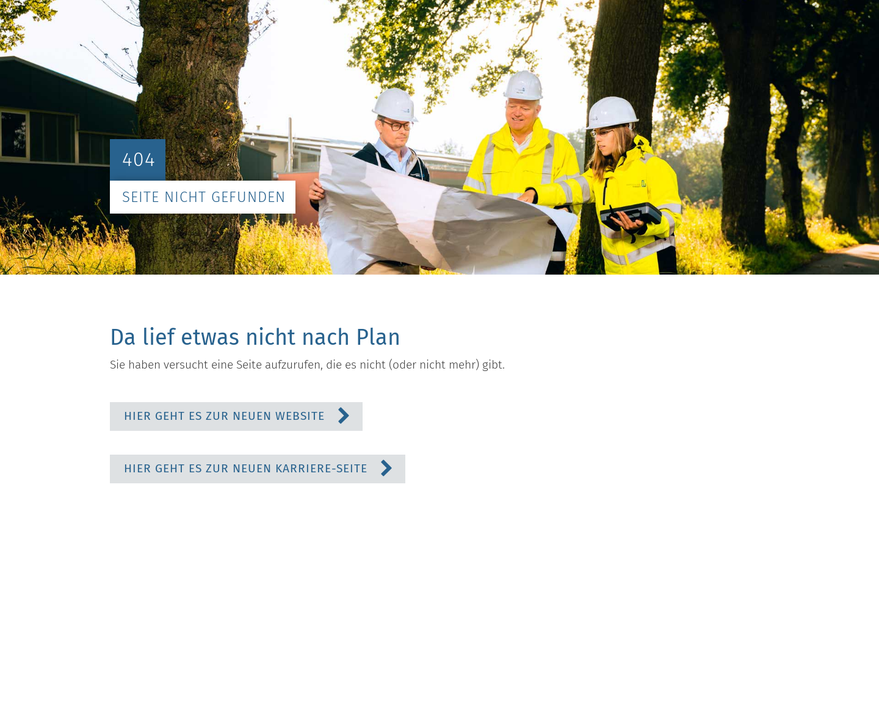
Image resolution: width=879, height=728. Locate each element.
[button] (236, 416)
